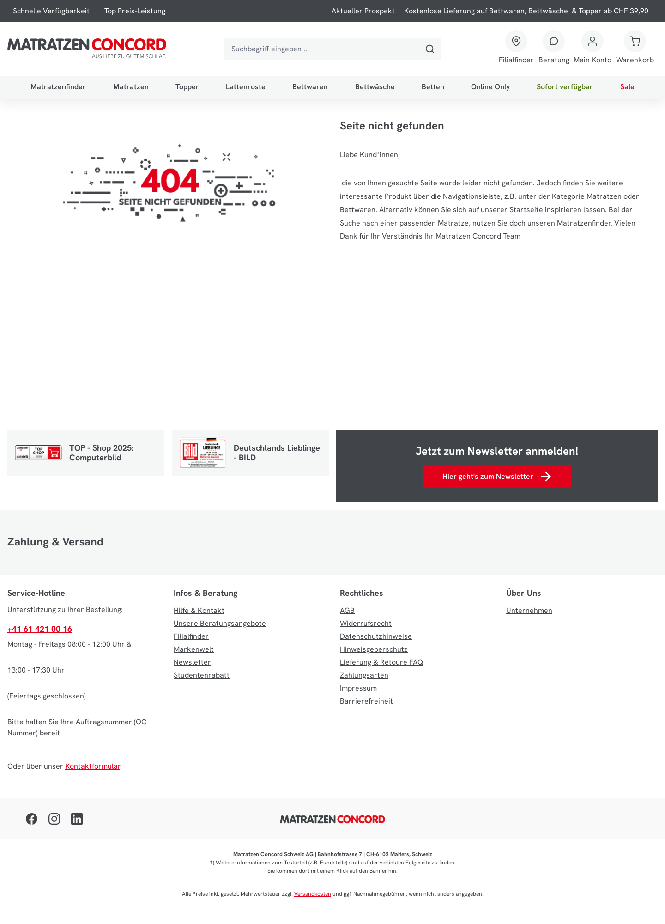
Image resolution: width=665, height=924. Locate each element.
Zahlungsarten (364, 675)
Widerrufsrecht (366, 623)
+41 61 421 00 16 (39, 629)
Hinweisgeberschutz (374, 649)
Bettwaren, (507, 11)
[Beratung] (554, 49)
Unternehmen (529, 610)
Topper (591, 11)
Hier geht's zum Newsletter (496, 476)
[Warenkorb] (635, 49)
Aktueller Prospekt (363, 11)
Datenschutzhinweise (376, 636)
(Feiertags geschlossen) (46, 696)
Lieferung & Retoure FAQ (381, 662)
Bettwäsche (549, 11)
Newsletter (192, 662)
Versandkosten (312, 894)
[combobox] (321, 49)
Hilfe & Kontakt (199, 610)
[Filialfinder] (516, 49)
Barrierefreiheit (366, 701)
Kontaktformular (92, 766)
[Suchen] (430, 49)
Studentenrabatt (202, 675)
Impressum (358, 688)
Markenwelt (194, 649)
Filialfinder (516, 60)
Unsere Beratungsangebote (220, 623)
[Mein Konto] (592, 49)
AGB (347, 610)
